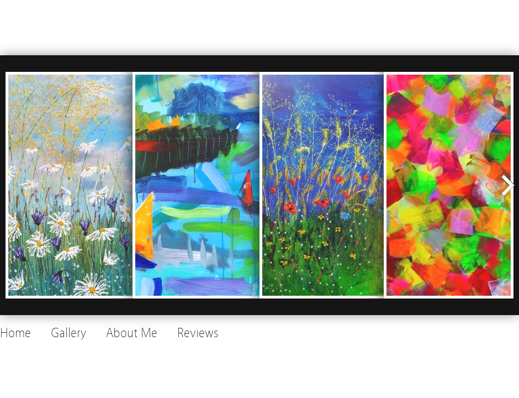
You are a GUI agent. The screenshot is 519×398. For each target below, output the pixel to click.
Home (15, 333)
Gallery (68, 333)
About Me (131, 333)
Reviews (197, 333)
